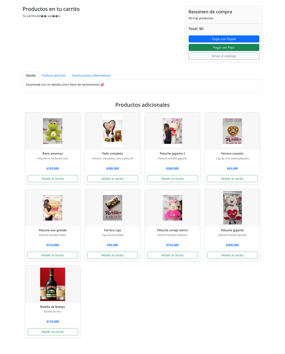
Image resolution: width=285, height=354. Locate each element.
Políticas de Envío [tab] (54, 75)
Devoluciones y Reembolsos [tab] (91, 75)
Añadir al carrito (52, 179)
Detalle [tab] (31, 75)
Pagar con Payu (224, 47)
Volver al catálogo (224, 56)
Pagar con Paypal (224, 39)
